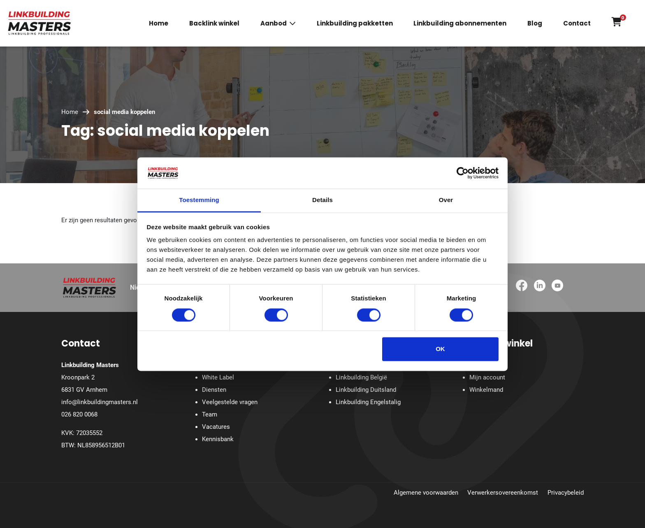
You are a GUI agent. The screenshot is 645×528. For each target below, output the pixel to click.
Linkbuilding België (361, 377)
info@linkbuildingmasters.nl (99, 402)
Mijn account (487, 377)
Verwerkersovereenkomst (502, 492)
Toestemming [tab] (199, 200)
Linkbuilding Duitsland (366, 389)
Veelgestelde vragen (230, 402)
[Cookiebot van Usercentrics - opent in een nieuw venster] (463, 173)
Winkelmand (486, 389)
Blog (534, 23)
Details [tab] (322, 200)
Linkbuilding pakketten (355, 23)
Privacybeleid (566, 492)
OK (440, 349)
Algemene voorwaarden (426, 492)
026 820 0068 (79, 414)
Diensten (214, 389)
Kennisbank (218, 439)
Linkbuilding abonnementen (459, 23)
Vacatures (216, 426)
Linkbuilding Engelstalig (368, 402)
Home (158, 23)
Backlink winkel (214, 23)
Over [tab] (446, 200)
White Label (218, 377)
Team (209, 414)
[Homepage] (39, 22)
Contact (577, 23)
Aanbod (273, 23)
